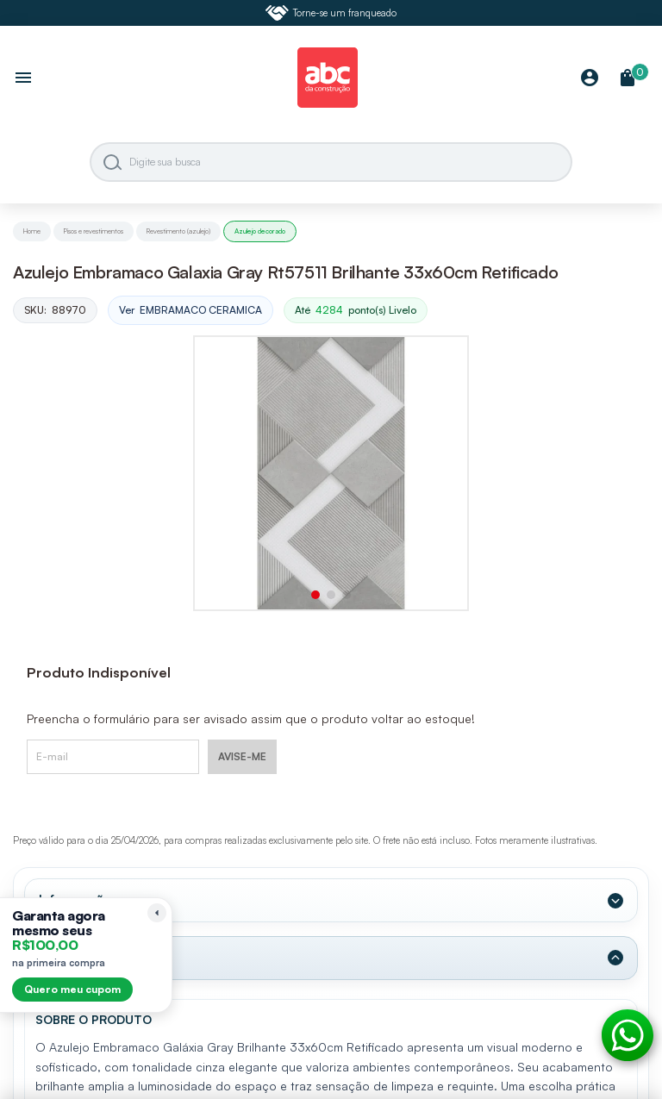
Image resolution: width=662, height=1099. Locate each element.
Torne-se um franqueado (331, 13)
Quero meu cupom (72, 989)
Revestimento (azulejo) (178, 231)
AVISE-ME (242, 756)
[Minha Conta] (589, 79)
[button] (315, 594)
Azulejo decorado (259, 231)
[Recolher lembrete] (156, 912)
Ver (190, 310)
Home (32, 231)
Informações (79, 900)
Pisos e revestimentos (93, 231)
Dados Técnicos (90, 957)
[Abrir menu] (23, 79)
